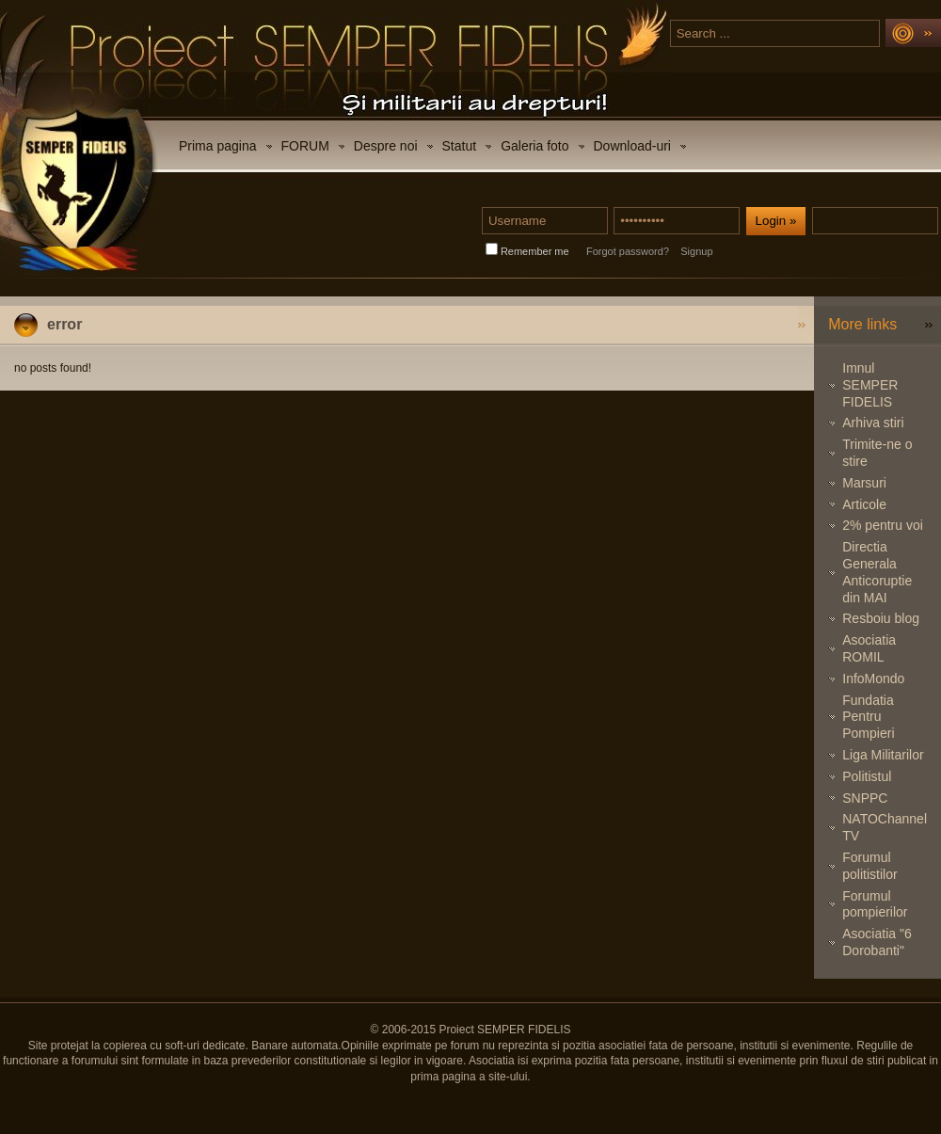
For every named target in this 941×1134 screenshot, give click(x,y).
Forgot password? (627, 251)
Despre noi (386, 145)
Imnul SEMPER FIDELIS (870, 384)
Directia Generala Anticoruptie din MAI (877, 571)
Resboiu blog (880, 618)
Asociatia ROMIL (869, 648)
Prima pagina (218, 145)
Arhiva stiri (872, 422)
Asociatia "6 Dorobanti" (876, 942)
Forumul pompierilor (874, 904)
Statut (459, 145)
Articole (864, 504)
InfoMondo (873, 678)
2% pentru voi (882, 525)
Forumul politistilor (869, 866)
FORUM (305, 145)
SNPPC (864, 798)
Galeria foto (534, 145)
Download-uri (632, 145)
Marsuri (864, 482)
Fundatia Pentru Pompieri (868, 717)
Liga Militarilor (882, 754)
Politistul (866, 776)
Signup (696, 251)
